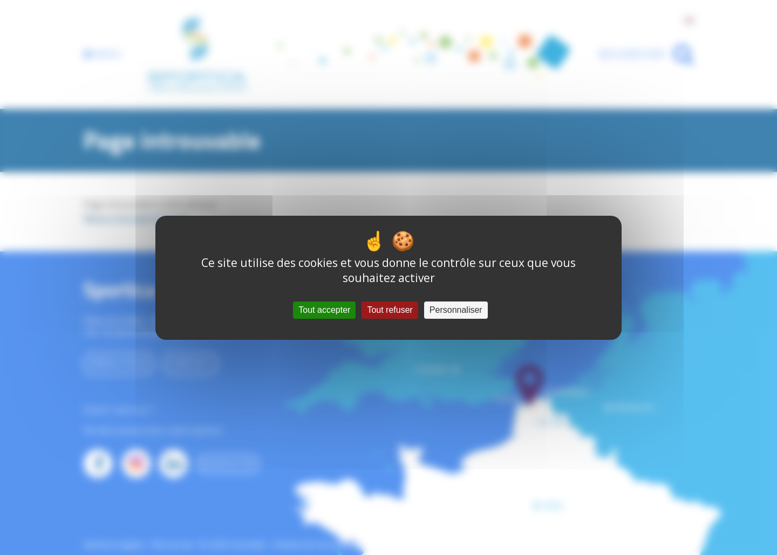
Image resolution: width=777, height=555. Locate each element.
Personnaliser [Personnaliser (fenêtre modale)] (456, 309)
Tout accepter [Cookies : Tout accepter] (324, 309)
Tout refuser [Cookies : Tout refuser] (389, 309)
